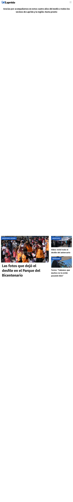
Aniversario (56, 238)
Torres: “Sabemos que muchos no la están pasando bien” (60, 273)
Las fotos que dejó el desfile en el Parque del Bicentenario (21, 270)
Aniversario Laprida (8, 238)
